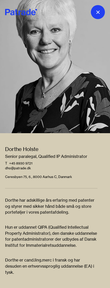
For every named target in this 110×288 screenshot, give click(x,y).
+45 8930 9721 (20, 163)
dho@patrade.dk (18, 168)
